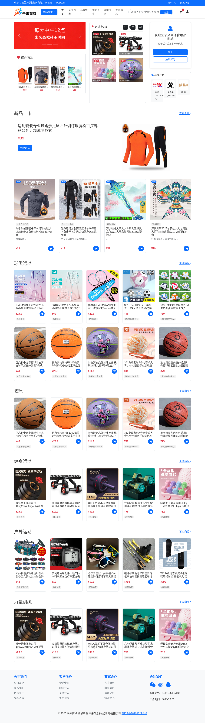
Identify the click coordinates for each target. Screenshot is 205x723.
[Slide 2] (49, 45)
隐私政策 (19, 698)
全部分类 (48, 12)
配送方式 (64, 688)
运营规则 (109, 693)
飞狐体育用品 (22, 587)
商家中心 (184, 2)
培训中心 (109, 698)
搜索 (166, 12)
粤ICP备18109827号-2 (134, 713)
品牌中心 (84, 12)
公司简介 (19, 682)
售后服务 (64, 698)
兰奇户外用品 (22, 224)
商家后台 (109, 688)
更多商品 (185, 263)
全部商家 (72, 12)
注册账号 (170, 59)
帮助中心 (64, 682)
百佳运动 (111, 224)
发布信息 (119, 12)
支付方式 (64, 693)
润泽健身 (20, 517)
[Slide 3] (55, 45)
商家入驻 (95, 12)
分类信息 (107, 12)
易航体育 (20, 319)
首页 (62, 12)
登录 (170, 52)
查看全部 (185, 113)
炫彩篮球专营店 (132, 319)
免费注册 (60, 2)
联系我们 (19, 688)
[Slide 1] (44, 45)
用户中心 (172, 2)
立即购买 (25, 147)
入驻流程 (109, 682)
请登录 (48, 2)
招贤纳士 (19, 693)
